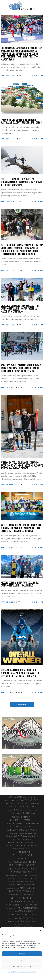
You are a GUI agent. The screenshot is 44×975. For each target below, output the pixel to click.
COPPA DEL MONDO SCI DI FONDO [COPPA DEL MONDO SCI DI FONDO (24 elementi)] (17, 833)
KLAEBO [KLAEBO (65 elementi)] (10, 878)
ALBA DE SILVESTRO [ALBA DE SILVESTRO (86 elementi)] (27, 800)
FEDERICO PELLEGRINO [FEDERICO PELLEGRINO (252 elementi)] (22, 853)
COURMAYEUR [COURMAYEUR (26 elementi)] (32, 833)
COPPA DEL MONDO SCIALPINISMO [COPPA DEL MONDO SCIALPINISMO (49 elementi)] (21, 830)
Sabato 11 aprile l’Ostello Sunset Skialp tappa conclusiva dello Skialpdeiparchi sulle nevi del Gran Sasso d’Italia (21, 368)
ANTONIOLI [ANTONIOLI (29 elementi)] (35, 803)
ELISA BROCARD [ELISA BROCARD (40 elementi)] (32, 846)
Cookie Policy (12, 972)
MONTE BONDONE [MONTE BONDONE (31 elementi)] (12, 905)
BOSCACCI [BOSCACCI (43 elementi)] (18, 810)
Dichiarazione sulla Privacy (27, 972)
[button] (40, 930)
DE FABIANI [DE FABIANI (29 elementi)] (16, 839)
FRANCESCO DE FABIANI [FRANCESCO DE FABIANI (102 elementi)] (22, 861)
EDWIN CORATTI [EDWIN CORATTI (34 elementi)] (19, 846)
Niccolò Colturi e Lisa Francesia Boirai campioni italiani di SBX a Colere (20, 584)
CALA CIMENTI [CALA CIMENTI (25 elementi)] (27, 810)
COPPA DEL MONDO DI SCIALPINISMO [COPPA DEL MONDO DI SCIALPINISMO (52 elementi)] (22, 823)
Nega (22, 960)
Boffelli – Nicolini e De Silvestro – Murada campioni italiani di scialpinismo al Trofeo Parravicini (21, 182)
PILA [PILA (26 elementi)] (33, 918)
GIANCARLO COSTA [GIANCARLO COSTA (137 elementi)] (21, 865)
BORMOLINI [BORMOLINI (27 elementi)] (9, 810)
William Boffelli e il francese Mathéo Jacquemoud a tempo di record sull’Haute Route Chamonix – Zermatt (22, 465)
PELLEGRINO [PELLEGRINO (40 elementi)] (26, 915)
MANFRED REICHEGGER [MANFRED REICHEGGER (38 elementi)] (16, 885)
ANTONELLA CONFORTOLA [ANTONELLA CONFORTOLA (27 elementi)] (21, 803)
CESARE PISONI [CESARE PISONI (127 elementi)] (21, 816)
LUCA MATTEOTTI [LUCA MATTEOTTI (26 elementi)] (32, 878)
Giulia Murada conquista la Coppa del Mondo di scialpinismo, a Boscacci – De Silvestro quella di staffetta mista (20, 673)
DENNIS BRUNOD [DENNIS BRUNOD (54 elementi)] (16, 842)
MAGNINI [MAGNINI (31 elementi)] (32, 882)
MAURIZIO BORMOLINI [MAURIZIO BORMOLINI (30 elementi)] (26, 895)
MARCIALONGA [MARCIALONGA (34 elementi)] (31, 885)
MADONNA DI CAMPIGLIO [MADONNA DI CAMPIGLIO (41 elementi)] (18, 882)
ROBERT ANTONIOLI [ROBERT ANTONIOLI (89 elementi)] (21, 927)
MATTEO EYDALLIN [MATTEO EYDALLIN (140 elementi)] (21, 891)
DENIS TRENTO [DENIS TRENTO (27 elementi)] (26, 839)
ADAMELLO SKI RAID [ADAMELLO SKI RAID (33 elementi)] (29, 797)
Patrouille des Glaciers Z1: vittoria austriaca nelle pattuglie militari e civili (21, 121)
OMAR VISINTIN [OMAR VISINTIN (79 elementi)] (26, 911)
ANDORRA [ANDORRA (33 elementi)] (8, 803)
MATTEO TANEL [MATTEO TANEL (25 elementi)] (13, 895)
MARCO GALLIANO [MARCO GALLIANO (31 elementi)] (12, 888)
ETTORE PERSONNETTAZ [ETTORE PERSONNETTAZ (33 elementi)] (21, 849)
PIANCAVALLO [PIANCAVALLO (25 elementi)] (13, 918)
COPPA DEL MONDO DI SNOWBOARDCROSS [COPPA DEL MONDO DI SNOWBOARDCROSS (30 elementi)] (21, 827)
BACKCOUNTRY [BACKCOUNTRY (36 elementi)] (25, 807)
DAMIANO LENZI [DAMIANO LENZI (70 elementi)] (14, 836)
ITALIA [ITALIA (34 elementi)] (24, 875)
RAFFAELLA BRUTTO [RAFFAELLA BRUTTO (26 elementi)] (29, 921)
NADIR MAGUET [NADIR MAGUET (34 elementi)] (31, 905)
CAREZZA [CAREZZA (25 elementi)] (35, 810)
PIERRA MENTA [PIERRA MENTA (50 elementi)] (24, 918)
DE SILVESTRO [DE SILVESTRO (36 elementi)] (30, 842)
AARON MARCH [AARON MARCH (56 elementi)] (14, 797)
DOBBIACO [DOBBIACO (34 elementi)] (9, 846)
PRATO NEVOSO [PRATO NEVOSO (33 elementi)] (13, 921)
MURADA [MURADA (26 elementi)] (22, 905)
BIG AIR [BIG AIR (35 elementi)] (34, 807)
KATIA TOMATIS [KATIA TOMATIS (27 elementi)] (32, 875)
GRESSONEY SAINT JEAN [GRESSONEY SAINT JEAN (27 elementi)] (13, 875)
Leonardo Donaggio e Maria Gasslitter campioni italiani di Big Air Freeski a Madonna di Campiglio (20, 308)
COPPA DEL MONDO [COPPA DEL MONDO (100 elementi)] (21, 820)
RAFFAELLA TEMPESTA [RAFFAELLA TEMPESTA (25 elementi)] (21, 924)
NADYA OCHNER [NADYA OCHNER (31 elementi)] (10, 908)
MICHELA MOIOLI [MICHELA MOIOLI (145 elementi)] (21, 897)
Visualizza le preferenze (22, 966)
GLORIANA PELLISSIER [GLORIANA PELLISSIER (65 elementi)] (21, 872)
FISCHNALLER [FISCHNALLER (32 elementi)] (21, 858)
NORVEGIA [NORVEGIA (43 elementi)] (13, 911)
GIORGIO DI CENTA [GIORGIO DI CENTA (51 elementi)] (14, 869)
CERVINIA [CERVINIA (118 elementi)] (29, 813)
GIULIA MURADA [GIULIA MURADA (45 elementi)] (30, 869)
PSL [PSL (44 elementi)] (21, 921)
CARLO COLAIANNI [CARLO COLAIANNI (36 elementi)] (15, 813)
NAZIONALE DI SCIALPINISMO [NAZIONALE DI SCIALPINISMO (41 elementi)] (28, 908)
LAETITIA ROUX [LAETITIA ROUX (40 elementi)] (20, 879)
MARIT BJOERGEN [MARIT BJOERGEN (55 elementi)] (28, 888)
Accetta (22, 954)
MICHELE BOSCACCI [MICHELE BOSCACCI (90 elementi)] (22, 901)
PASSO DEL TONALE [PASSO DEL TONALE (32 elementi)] (14, 915)
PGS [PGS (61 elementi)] (34, 914)
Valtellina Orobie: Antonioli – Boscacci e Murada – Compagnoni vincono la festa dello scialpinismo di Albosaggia (21, 528)
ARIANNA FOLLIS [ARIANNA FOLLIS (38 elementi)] (12, 807)
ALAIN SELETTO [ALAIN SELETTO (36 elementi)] (10, 800)
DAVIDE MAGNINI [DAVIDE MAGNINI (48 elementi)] (30, 836)
